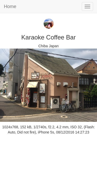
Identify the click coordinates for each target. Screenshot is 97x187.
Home (10, 6)
